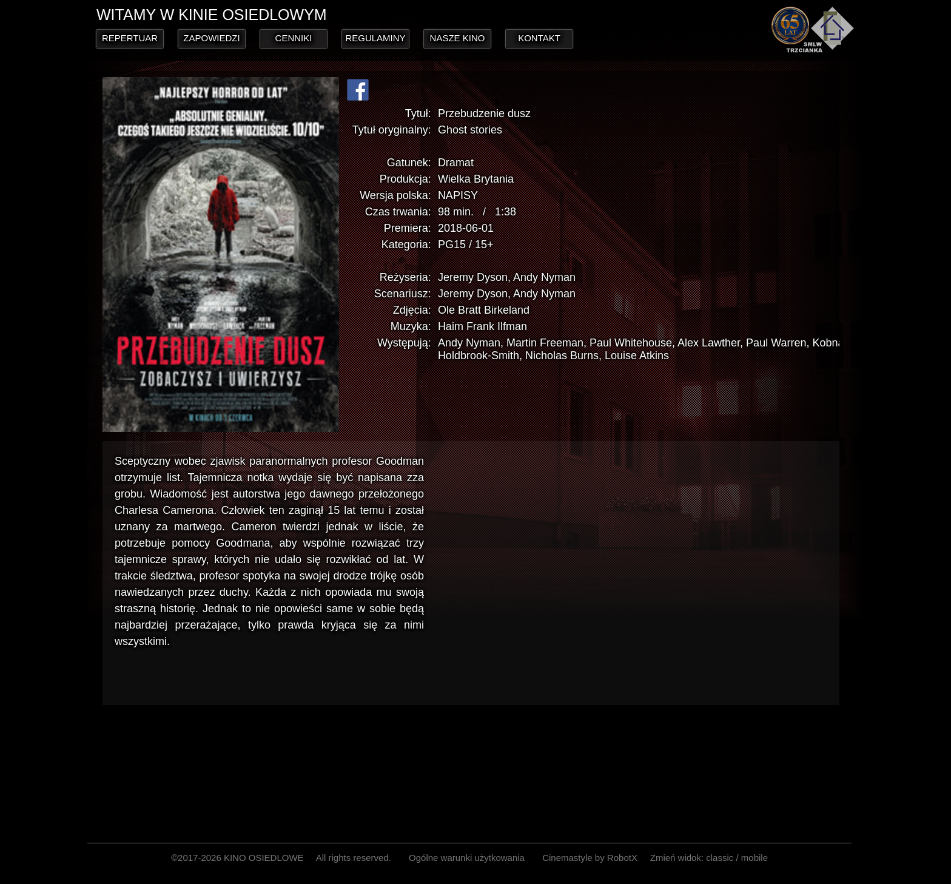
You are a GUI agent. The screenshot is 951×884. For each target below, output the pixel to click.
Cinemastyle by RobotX (589, 857)
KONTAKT (539, 38)
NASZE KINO (457, 38)
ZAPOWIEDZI (211, 38)
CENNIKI (293, 38)
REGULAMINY (375, 38)
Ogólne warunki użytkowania (467, 857)
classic (719, 857)
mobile (754, 857)
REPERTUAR (130, 38)
